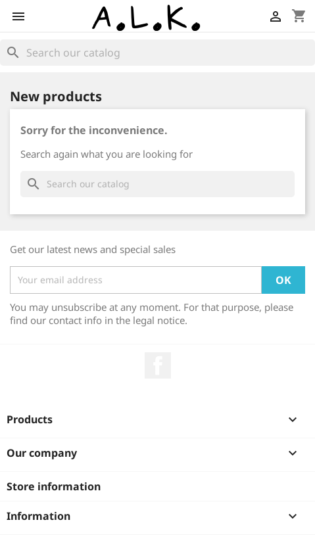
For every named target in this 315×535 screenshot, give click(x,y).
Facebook (158, 365)
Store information (54, 486)
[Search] (157, 52)
